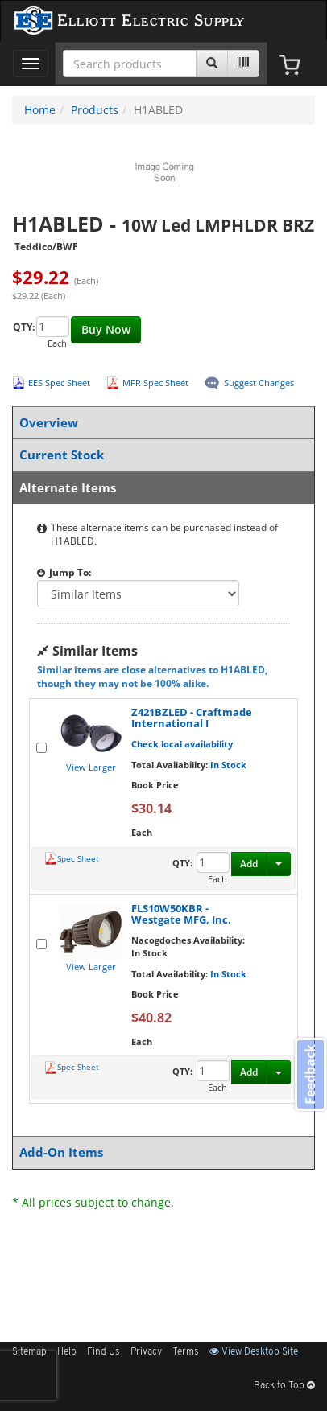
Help (67, 1352)
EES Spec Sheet (59, 382)
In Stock (228, 765)
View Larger (91, 767)
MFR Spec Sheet (155, 382)
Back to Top (284, 1386)
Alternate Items (160, 488)
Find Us (103, 1352)
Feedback (310, 1073)
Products (94, 109)
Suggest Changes (259, 382)
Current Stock (160, 455)
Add (249, 863)
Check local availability (182, 744)
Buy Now (105, 329)
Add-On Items (160, 1152)
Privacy (146, 1352)
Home (40, 109)
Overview (160, 422)
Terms (185, 1352)
